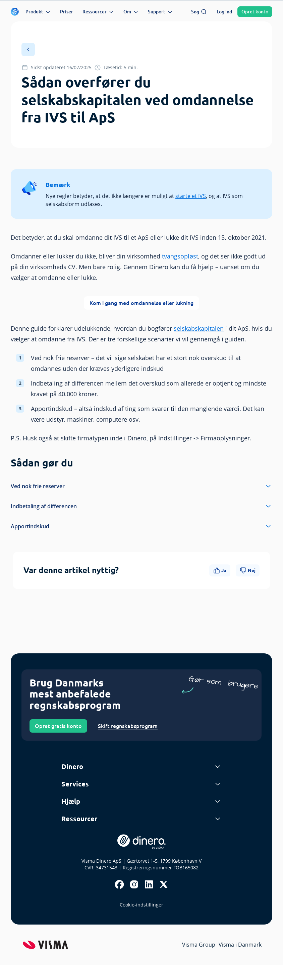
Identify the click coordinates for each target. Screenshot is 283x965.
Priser (66, 11)
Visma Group (198, 944)
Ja (219, 570)
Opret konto (254, 11)
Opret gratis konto (58, 726)
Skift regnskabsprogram (128, 726)
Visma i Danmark (240, 944)
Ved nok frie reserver (141, 486)
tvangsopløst (180, 256)
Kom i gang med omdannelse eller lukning (141, 303)
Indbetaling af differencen (141, 506)
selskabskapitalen (199, 328)
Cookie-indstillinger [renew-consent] (141, 904)
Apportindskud (141, 526)
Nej (248, 570)
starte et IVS (190, 196)
